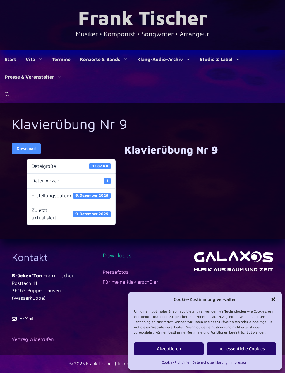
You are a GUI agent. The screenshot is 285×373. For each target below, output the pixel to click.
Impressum (239, 362)
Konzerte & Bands (106, 59)
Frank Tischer (142, 17)
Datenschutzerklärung (210, 362)
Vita (36, 59)
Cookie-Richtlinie (175, 362)
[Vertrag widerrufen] (33, 339)
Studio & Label (222, 59)
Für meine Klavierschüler (130, 282)
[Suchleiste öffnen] (7, 94)
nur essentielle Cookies (241, 348)
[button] (273, 299)
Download (26, 148)
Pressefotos (115, 272)
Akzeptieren (169, 348)
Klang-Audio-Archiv (166, 59)
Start (10, 59)
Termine (61, 59)
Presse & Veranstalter (35, 77)
